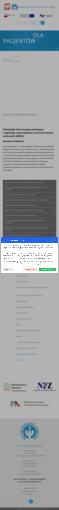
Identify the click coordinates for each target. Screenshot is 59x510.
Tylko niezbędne (30, 269)
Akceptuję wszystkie (47, 269)
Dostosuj (8, 269)
